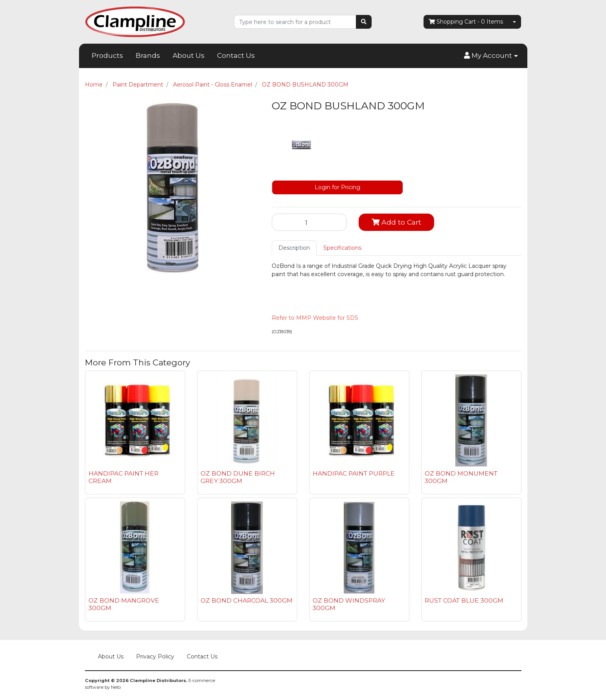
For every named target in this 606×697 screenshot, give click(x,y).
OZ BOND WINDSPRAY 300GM (349, 604)
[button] (491, 56)
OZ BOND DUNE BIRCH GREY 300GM (238, 477)
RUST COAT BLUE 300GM (464, 600)
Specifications (342, 247)
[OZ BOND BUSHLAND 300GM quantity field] (309, 222)
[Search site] (364, 22)
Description (294, 247)
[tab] (294, 248)
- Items (466, 22)
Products (107, 55)
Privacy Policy (155, 656)
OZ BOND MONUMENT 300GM (461, 477)
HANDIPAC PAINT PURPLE (354, 473)
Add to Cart (396, 222)
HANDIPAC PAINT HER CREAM (123, 477)
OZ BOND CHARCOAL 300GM (247, 600)
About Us (188, 55)
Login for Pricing (337, 187)
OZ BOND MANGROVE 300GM (123, 604)
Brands (148, 55)
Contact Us (236, 55)
